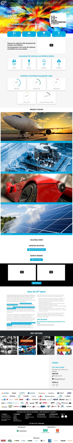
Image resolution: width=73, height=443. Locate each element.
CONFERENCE (16, 414)
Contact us (4, 414)
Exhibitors (27, 418)
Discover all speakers (36, 259)
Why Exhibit (27, 415)
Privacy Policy (41, 423)
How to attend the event (5, 419)
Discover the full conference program (36, 249)
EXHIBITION (28, 414)
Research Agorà (53, 414)
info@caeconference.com (60, 379)
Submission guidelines (17, 420)
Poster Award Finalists (41, 415)
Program (15, 415)
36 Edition (15, 418)
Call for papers (16, 419)
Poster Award (41, 414)
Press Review (36, 283)
